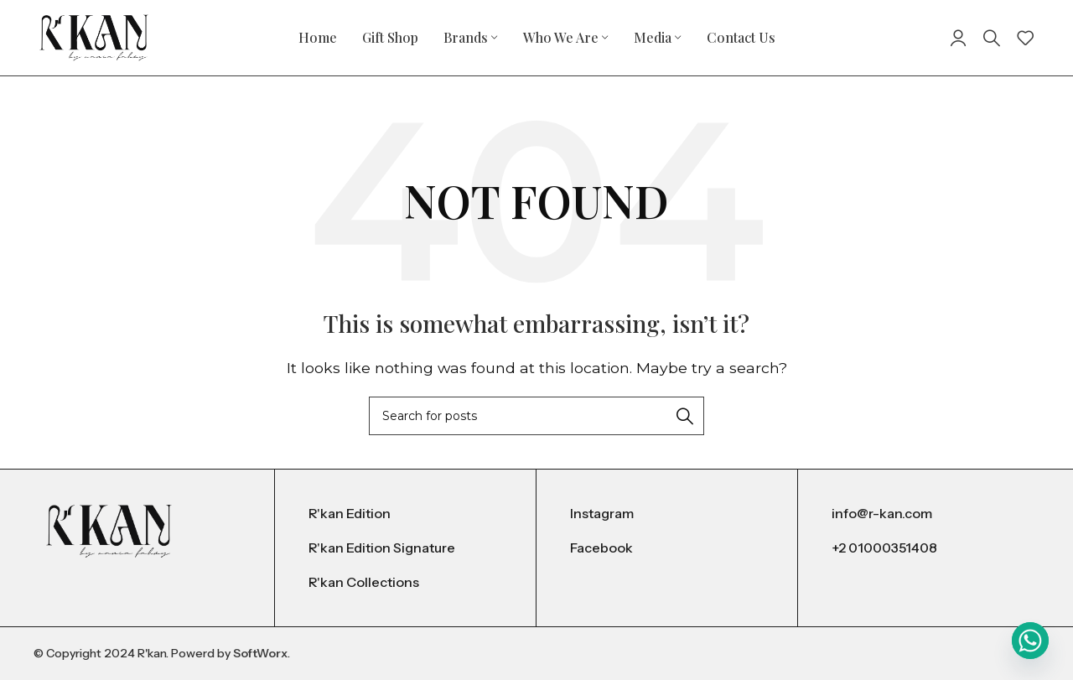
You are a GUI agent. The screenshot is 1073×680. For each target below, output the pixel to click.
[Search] (991, 38)
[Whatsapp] (1030, 640)
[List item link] (405, 514)
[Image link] (109, 530)
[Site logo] (93, 36)
